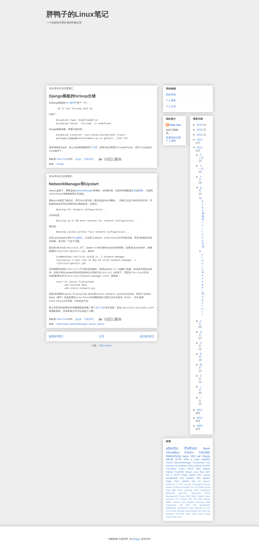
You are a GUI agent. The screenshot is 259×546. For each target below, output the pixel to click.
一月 (200, 399)
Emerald (185, 487)
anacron (176, 502)
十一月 (201, 167)
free (195, 505)
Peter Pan (175, 124)
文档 (95, 147)
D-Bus (182, 469)
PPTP (177, 475)
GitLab (188, 472)
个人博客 (171, 100)
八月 (200, 322)
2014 (200, 134)
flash (188, 505)
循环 (70, 102)
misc (196, 459)
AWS (190, 465)
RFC (199, 475)
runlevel (193, 511)
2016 (200, 124)
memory (170, 465)
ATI (199, 481)
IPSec (180, 490)
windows (182, 465)
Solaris (200, 496)
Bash (206, 448)
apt (199, 456)
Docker (169, 487)
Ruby (194, 496)
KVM (196, 490)
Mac (202, 472)
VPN (186, 459)
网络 (141, 190)
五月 (200, 355)
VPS (190, 499)
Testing (183, 499)
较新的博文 (56, 336)
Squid (207, 496)
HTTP (178, 459)
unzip (200, 514)
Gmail (207, 487)
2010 (199, 417)
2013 (199, 139)
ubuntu (92, 324)
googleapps (205, 505)
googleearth (172, 478)
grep (191, 508)
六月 (200, 344)
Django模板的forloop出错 (72, 96)
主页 (101, 336)
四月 (200, 366)
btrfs (184, 502)
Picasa (182, 496)
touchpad (170, 514)
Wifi (200, 499)
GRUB (169, 459)
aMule (168, 502)
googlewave (182, 508)
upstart (100, 324)
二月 (200, 388)
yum (179, 517)
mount (173, 511)
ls (205, 508)
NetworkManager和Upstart (74, 184)
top (208, 511)
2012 (199, 147)
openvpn (181, 511)
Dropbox (177, 487)
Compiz (187, 484)
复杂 (134, 190)
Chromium (171, 469)
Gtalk (168, 490)
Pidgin (184, 475)
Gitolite (201, 487)
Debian (206, 469)
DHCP (190, 469)
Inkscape (188, 490)
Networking (62, 324)
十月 (200, 178)
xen (193, 481)
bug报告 (78, 237)
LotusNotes (205, 490)
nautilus (205, 459)
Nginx (186, 456)
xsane (174, 517)
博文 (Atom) (105, 345)
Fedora (169, 462)
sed (199, 511)
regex (169, 481)
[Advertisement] (129, 53)
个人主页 (171, 106)
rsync (177, 481)
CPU (181, 484)
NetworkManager (84, 190)
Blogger (136, 539)
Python (190, 448)
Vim (195, 499)
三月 (200, 377)
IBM (174, 490)
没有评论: (89, 159)
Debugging (197, 484)
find (181, 505)
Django (60, 164)
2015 (200, 129)
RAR (188, 496)
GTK (192, 487)
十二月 (201, 156)
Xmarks (206, 499)
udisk (194, 514)
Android (197, 465)
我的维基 (171, 94)
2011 (199, 409)
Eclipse (169, 472)
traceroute (180, 514)
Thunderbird (198, 462)
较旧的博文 (147, 336)
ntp (176, 465)
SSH (193, 456)
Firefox (189, 452)
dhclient (190, 502)
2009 (199, 425)
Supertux (170, 499)
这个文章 (100, 307)
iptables (190, 478)
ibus (182, 478)
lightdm (206, 478)
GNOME (204, 452)
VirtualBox (173, 452)
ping (187, 511)
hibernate (199, 508)
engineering (171, 505)
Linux (196, 472)
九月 (200, 189)
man (168, 511)
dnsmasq (200, 502)
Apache (206, 481)
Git (195, 487)
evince (207, 475)
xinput (168, 517)
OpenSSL (183, 493)
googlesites (171, 508)
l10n (198, 478)
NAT (208, 472)
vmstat (207, 514)
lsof (208, 508)
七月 (200, 333)
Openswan (196, 493)
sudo (204, 511)
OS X (169, 475)
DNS (198, 469)
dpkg (208, 502)
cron (208, 462)
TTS (177, 499)
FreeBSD (179, 472)
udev (188, 514)
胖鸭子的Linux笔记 (77, 14)
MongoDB (170, 493)
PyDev (192, 475)
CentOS (206, 465)
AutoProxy (170, 484)
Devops (206, 484)
